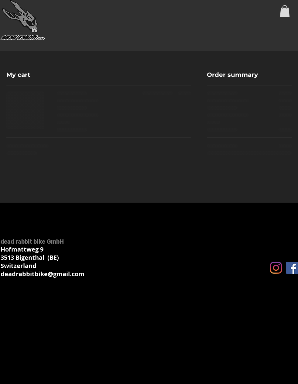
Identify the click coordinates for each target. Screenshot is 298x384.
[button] (285, 11)
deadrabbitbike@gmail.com (42, 274)
